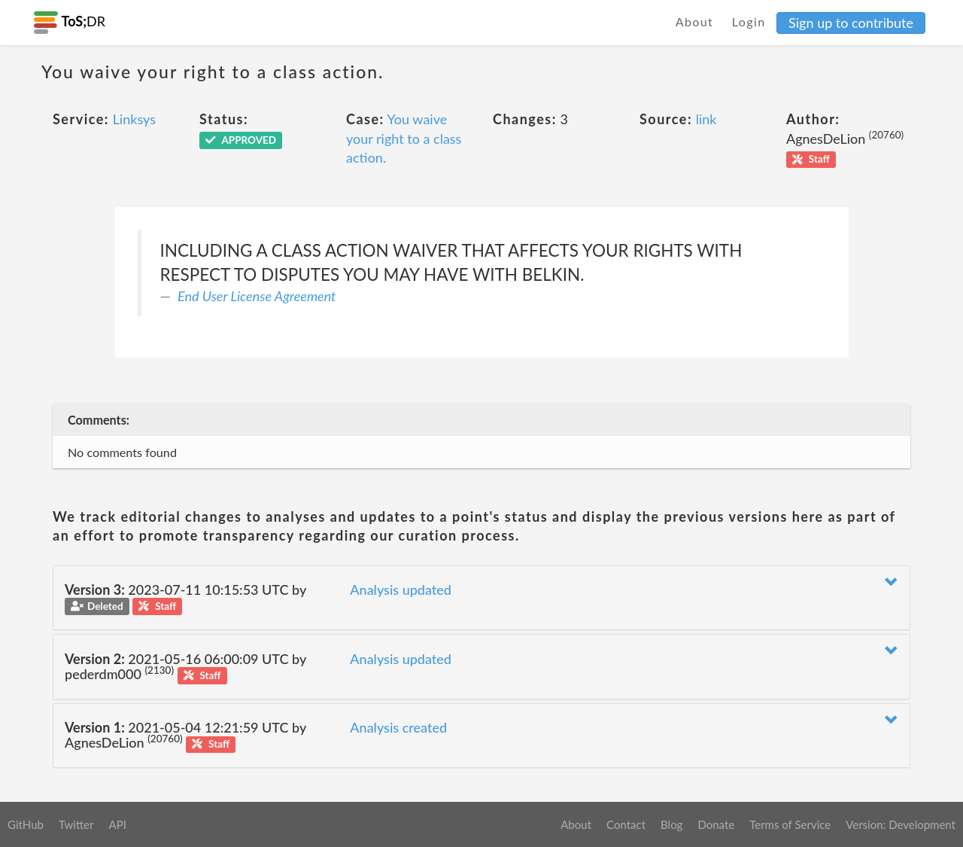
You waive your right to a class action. (403, 138)
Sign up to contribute (850, 22)
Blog (671, 824)
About (695, 21)
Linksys (134, 119)
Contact (626, 824)
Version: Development (900, 824)
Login (749, 21)
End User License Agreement (257, 296)
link (706, 119)
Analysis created (398, 727)
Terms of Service (790, 824)
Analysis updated (400, 589)
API (117, 824)
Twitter (76, 824)
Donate (715, 824)
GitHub (26, 824)
